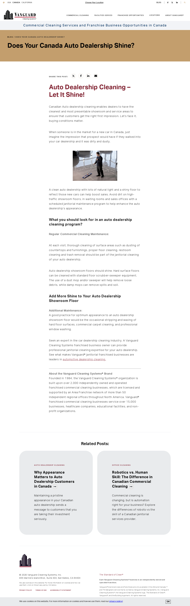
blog (10, 37)
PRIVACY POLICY (25, 590)
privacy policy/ (116, 601)
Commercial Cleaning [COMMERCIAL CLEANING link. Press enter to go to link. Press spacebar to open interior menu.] (77, 15)
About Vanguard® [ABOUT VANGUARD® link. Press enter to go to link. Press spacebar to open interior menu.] (174, 15)
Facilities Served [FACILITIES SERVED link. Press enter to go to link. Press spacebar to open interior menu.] (103, 15)
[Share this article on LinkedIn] (88, 75)
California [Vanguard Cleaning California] (27, 2)
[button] (184, 2)
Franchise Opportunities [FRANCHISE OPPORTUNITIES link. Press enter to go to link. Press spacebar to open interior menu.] (131, 15)
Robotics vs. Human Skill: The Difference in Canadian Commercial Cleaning (132, 479)
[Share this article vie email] (95, 75)
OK (168, 602)
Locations (154, 15)
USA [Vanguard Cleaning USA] (9, 2)
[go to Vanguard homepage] (20, 15)
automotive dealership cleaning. (84, 359)
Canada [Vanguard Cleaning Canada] (16, 2)
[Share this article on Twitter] (73, 75)
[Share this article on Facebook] (80, 75)
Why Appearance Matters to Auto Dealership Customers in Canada (54, 479)
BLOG (158, 2)
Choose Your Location (94, 2)
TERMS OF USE (41, 590)
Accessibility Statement (60, 590)
